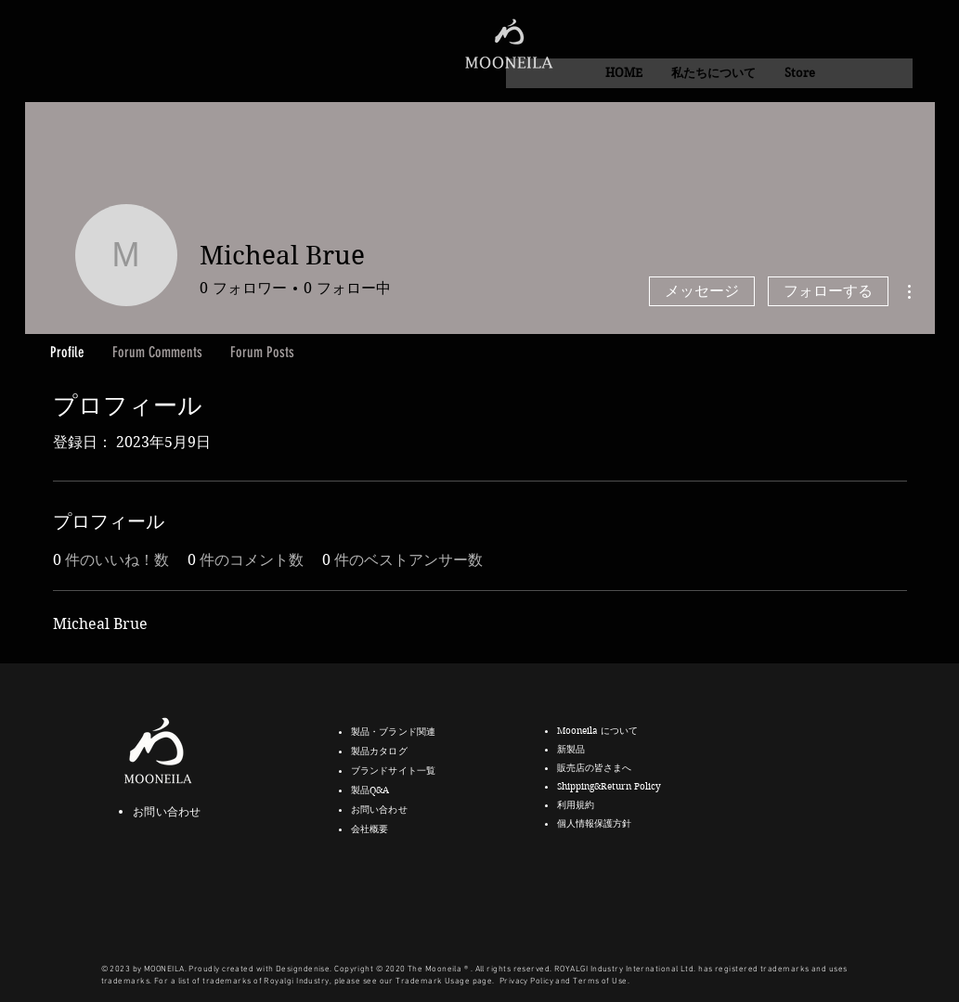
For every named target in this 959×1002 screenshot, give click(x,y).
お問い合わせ (167, 811)
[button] (713, 73)
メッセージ (702, 291)
